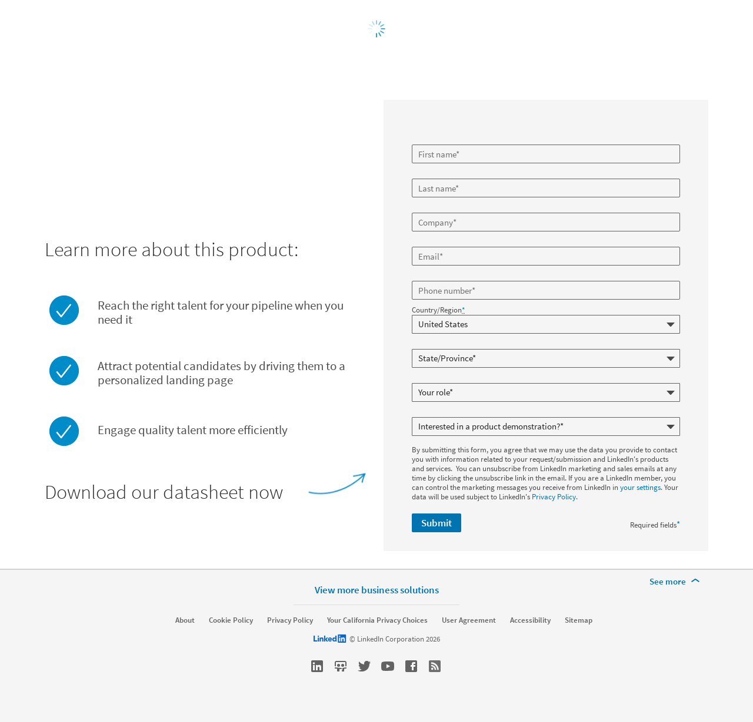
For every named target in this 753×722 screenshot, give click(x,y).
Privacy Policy (554, 497)
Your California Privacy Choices (377, 620)
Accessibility (530, 620)
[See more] (676, 582)
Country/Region (438, 310)
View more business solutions (377, 589)
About (185, 620)
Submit (436, 522)
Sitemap (578, 620)
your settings (640, 487)
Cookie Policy (231, 620)
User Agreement (469, 620)
